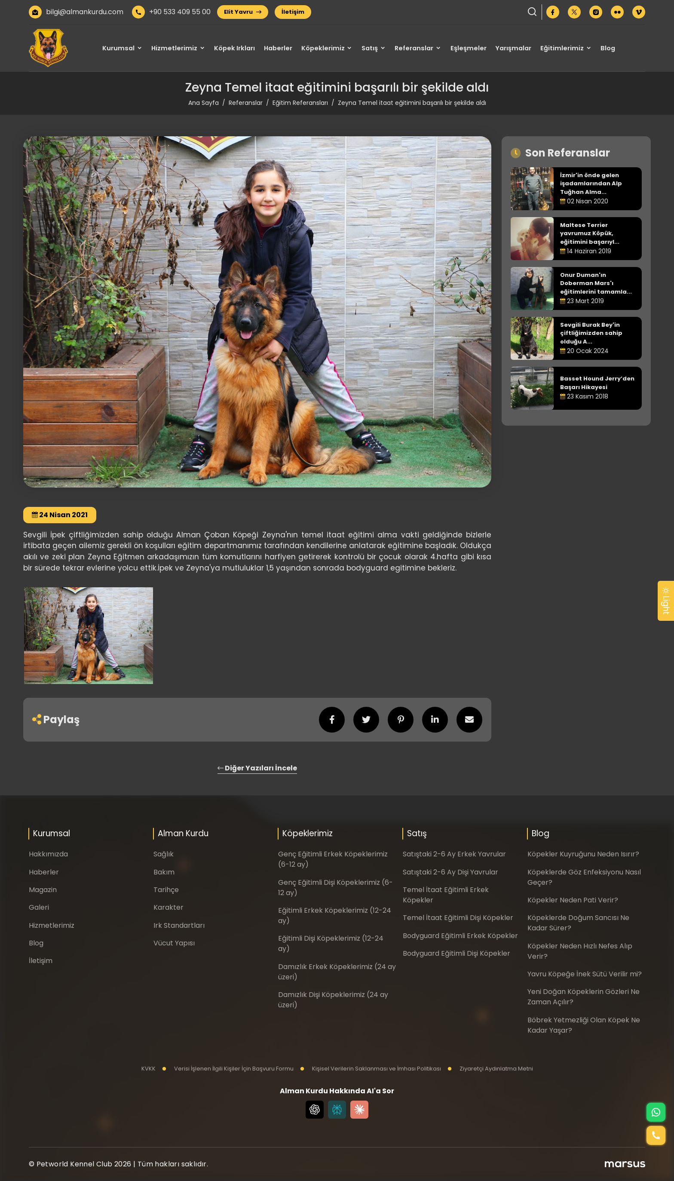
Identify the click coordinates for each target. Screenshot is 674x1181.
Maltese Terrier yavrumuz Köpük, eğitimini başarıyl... (589, 233)
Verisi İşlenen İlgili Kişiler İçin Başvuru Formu (228, 1068)
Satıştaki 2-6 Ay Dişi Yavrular (450, 872)
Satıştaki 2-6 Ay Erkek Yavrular (454, 854)
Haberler (278, 48)
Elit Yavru (242, 12)
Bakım (164, 872)
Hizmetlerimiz (174, 48)
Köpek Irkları (234, 48)
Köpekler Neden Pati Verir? (572, 900)
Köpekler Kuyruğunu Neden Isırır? (583, 854)
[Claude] (359, 1110)
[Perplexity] (337, 1110)
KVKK (148, 1068)
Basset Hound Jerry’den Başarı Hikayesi (597, 382)
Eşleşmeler (468, 48)
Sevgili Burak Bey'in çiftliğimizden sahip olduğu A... (591, 333)
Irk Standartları (179, 925)
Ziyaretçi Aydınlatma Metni (490, 1068)
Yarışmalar (513, 48)
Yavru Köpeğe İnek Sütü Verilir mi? (584, 974)
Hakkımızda (48, 854)
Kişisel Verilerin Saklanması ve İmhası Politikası (370, 1068)
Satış (370, 48)
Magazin (43, 890)
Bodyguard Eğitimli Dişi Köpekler (456, 953)
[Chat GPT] (315, 1110)
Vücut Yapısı (174, 943)
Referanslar (414, 48)
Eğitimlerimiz (562, 48)
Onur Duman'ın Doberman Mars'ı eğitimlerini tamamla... (596, 283)
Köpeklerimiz (323, 48)
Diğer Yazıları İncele (257, 768)
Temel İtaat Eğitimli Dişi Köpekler (458, 918)
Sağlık (163, 854)
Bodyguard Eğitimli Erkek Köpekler (460, 936)
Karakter (168, 907)
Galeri (39, 907)
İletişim (293, 12)
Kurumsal (118, 48)
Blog (607, 48)
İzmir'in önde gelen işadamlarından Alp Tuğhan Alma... (591, 183)
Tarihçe (166, 890)
